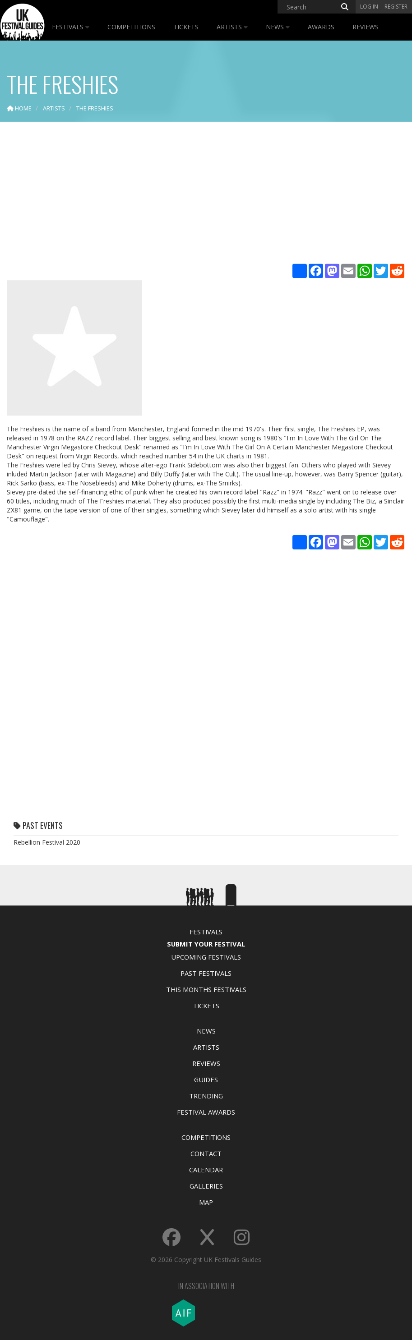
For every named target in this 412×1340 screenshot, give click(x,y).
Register (395, 6)
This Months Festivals (206, 989)
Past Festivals (206, 973)
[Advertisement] (206, 194)
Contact (206, 1153)
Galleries (206, 1185)
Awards (321, 27)
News (278, 27)
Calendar (206, 1169)
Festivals (70, 27)
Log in (369, 6)
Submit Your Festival (206, 943)
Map (206, 1202)
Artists (232, 27)
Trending (206, 1095)
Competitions (131, 27)
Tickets (186, 27)
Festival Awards (206, 1111)
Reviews (365, 27)
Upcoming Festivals (206, 956)
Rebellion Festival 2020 (47, 842)
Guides (206, 1079)
